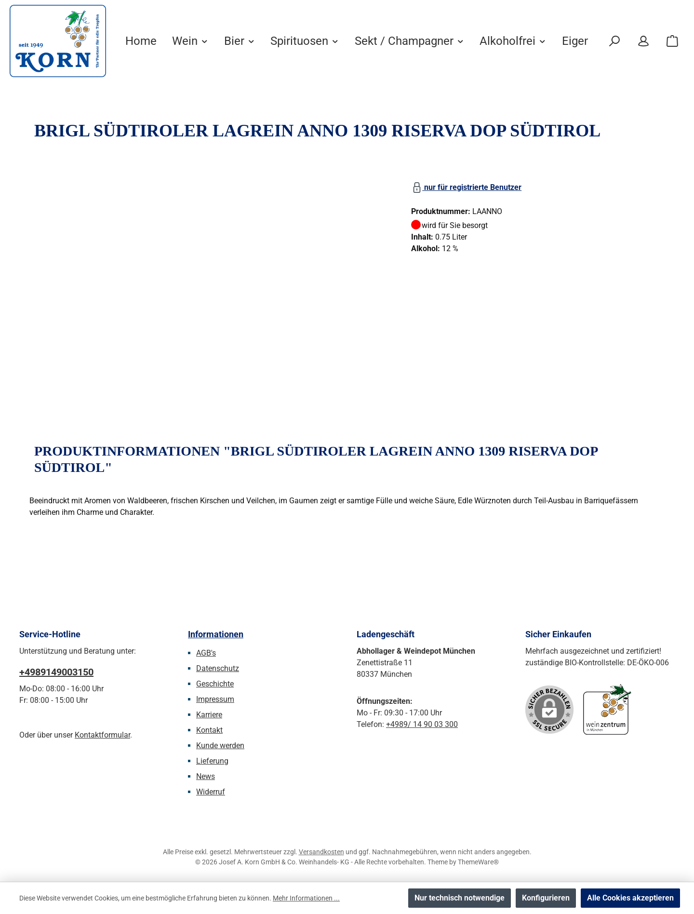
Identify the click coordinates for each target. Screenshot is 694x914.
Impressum (215, 699)
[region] (210, 282)
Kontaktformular (102, 734)
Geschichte (215, 683)
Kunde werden (220, 745)
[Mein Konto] (643, 41)
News (205, 776)
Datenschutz (217, 668)
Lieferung (212, 761)
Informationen (215, 634)
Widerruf (210, 791)
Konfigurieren (546, 897)
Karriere (209, 714)
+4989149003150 (56, 672)
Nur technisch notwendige (459, 897)
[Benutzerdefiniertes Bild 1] (607, 709)
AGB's (206, 653)
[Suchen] (614, 41)
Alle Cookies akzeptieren (630, 897)
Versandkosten (321, 852)
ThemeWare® (478, 862)
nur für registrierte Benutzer (466, 185)
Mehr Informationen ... (306, 898)
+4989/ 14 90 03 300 (422, 724)
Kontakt (209, 730)
